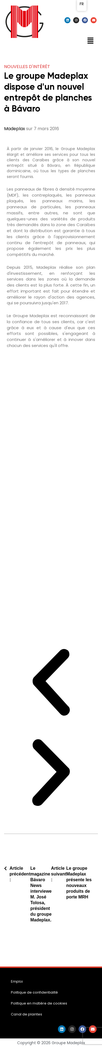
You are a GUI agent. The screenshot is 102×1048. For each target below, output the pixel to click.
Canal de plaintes (26, 1014)
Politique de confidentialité (34, 992)
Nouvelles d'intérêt (27, 66)
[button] (90, 41)
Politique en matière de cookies (39, 1003)
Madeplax (14, 128)
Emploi (17, 981)
